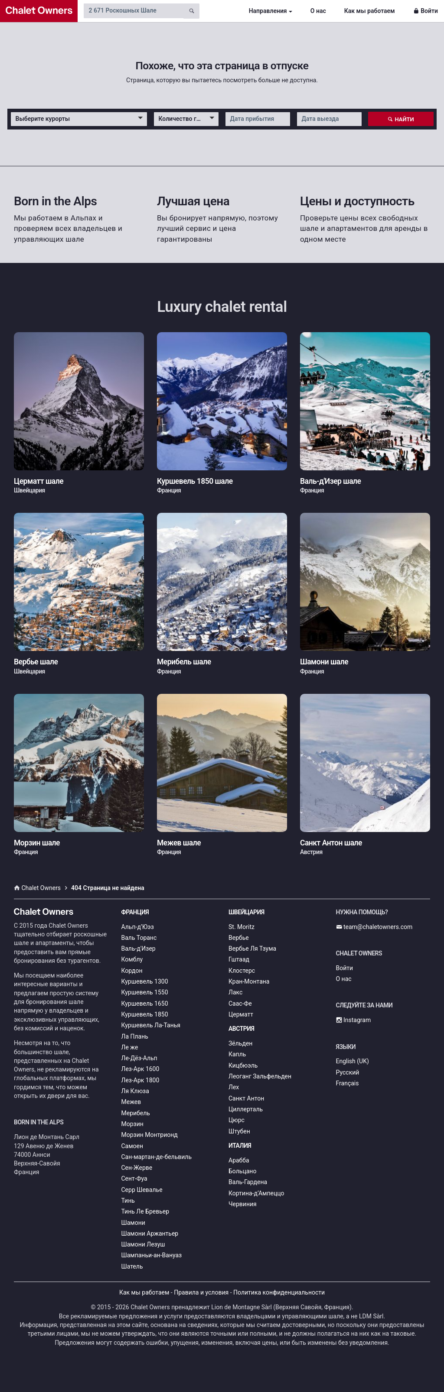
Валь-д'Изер (138, 948)
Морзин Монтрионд (149, 1134)
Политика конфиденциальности (279, 1292)
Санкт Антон (246, 1098)
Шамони (133, 1222)
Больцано (242, 1171)
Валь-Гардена (248, 1181)
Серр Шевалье (142, 1189)
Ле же (129, 1047)
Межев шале (179, 842)
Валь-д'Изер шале (330, 481)
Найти (401, 119)
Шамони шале (324, 661)
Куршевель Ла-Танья (151, 1025)
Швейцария (246, 912)
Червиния (243, 1204)
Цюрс (237, 1120)
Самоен (132, 1146)
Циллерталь (246, 1109)
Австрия (242, 1028)
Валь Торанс (139, 937)
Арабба (239, 1160)
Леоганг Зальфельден (260, 1076)
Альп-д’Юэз (137, 926)
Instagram (353, 1019)
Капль (237, 1054)
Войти (425, 10)
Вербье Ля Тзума (252, 948)
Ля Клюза (135, 1091)
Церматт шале (38, 481)
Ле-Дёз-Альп (139, 1058)
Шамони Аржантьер (150, 1233)
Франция (135, 912)
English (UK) (352, 1061)
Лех (234, 1087)
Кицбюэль (243, 1065)
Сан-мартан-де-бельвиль (156, 1156)
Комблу (132, 959)
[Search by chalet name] (133, 10)
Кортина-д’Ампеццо (256, 1193)
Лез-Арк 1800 (140, 1080)
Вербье (239, 937)
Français (347, 1083)
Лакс (235, 992)
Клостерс (242, 970)
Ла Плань (134, 1036)
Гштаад (239, 959)
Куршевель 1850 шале (195, 481)
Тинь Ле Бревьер (145, 1211)
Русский (347, 1072)
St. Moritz (242, 926)
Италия (240, 1145)
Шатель (132, 1266)
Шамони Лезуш (143, 1244)
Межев (131, 1101)
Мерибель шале (184, 661)
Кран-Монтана (249, 981)
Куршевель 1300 (144, 981)
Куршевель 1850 (144, 1014)
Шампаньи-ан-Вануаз (151, 1255)
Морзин (132, 1123)
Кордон (132, 970)
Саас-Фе (240, 1003)
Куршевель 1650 (144, 1003)
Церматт (241, 1014)
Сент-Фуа (134, 1178)
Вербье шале (36, 661)
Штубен (239, 1131)
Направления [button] (268, 10)
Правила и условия (201, 1292)
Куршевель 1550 (144, 992)
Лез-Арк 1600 (140, 1068)
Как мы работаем (369, 10)
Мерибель (135, 1113)
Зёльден (240, 1043)
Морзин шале (37, 842)
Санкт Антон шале (331, 842)
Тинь (128, 1200)
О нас (318, 10)
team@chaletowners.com (374, 926)
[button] (78, 119)
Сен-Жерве (137, 1167)
